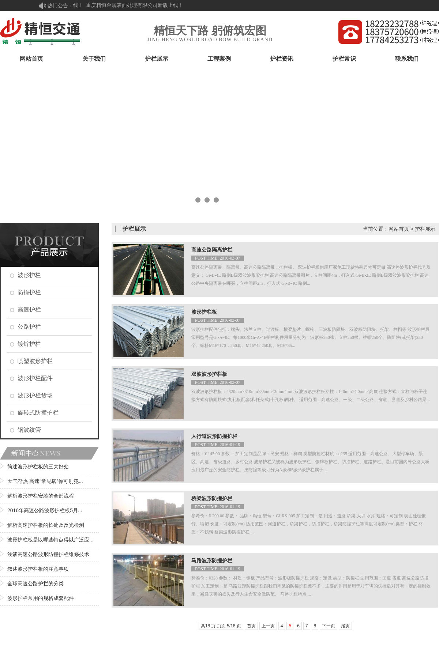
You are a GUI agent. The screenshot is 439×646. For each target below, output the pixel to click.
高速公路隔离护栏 (211, 250)
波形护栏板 (204, 312)
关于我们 (94, 59)
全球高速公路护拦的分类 (35, 583)
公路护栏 (29, 327)
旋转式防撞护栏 (38, 412)
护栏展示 (156, 59)
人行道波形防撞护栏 (214, 436)
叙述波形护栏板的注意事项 (38, 569)
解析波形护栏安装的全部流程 (40, 496)
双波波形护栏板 (209, 374)
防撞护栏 (29, 292)
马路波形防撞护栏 (211, 560)
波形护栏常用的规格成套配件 (40, 598)
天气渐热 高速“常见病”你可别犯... (45, 481)
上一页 (268, 625)
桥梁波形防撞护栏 (211, 498)
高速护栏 (29, 309)
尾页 (345, 625)
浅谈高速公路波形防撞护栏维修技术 (48, 554)
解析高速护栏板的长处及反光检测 (45, 525)
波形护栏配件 (35, 378)
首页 (251, 625)
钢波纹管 (29, 430)
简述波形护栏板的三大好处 (38, 466)
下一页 (328, 625)
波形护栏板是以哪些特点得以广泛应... (50, 540)
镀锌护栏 (29, 344)
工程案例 (219, 59)
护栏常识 (344, 59)
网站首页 (31, 59)
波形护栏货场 (35, 395)
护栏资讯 (281, 59)
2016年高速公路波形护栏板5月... (44, 510)
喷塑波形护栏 (35, 361)
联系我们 (407, 59)
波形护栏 (29, 275)
